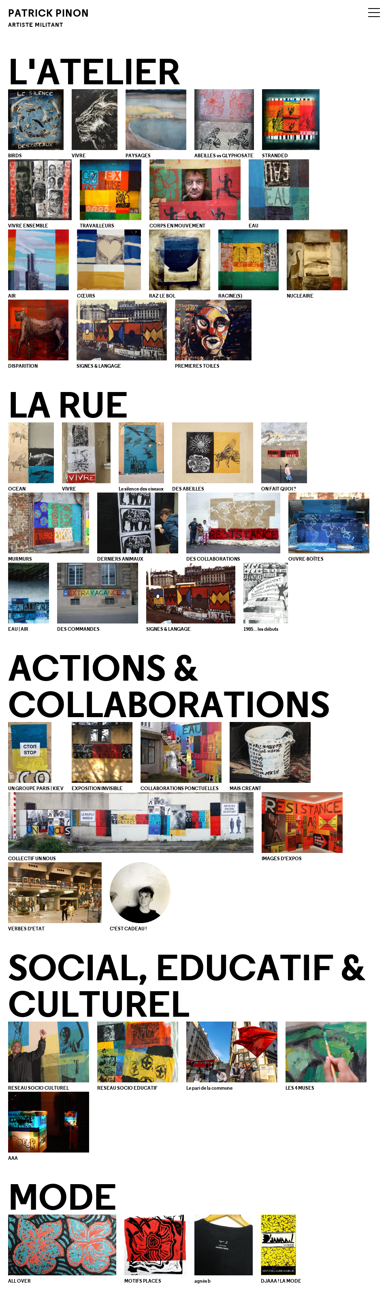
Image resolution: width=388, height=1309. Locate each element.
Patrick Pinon (48, 17)
